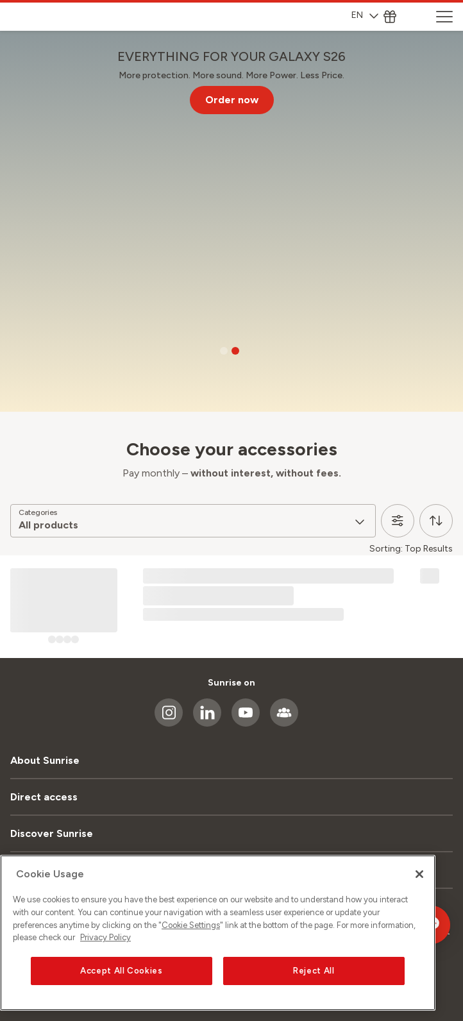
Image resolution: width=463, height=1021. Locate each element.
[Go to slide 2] (235, 351)
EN (364, 15)
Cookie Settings (191, 925)
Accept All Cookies (121, 970)
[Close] (419, 874)
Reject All (314, 970)
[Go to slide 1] (224, 351)
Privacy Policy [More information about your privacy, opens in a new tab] (105, 937)
